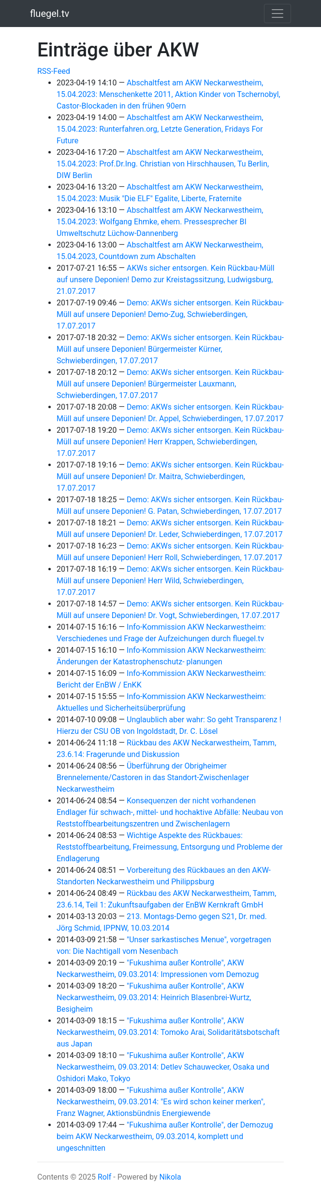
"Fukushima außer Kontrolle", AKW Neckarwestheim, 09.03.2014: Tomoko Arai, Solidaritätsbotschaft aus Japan (168, 1032)
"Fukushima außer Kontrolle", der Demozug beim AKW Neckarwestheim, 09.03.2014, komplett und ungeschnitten (165, 1136)
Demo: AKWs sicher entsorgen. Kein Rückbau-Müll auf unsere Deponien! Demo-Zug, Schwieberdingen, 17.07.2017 (170, 314)
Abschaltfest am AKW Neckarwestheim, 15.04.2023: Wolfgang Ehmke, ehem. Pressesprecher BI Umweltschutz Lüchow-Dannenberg (160, 222)
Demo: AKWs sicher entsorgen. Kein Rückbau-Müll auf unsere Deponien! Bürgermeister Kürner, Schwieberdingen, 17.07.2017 (170, 349)
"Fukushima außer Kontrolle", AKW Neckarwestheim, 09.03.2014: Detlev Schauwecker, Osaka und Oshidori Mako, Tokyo (163, 1067)
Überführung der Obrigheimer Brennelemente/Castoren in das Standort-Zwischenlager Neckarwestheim (153, 777)
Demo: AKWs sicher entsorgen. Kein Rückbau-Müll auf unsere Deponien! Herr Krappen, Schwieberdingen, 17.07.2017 (170, 442)
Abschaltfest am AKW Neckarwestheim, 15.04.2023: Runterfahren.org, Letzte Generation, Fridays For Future (160, 129)
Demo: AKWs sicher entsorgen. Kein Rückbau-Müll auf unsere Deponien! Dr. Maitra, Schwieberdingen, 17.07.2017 (170, 476)
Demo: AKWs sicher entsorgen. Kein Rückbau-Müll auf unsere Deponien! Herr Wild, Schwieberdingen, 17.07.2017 (170, 580)
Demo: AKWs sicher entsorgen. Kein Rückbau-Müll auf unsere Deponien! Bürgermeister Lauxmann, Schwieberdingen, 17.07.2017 (170, 384)
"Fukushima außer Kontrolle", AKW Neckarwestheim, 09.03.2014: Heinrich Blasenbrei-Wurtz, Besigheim (154, 997)
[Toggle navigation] (277, 13)
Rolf (104, 1177)
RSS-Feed (53, 71)
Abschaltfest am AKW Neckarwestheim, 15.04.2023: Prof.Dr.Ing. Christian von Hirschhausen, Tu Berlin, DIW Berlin (163, 164)
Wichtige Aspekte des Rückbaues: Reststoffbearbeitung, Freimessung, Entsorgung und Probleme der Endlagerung (170, 847)
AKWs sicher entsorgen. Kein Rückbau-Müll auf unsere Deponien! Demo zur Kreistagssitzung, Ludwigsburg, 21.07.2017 (166, 279)
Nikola (170, 1177)
